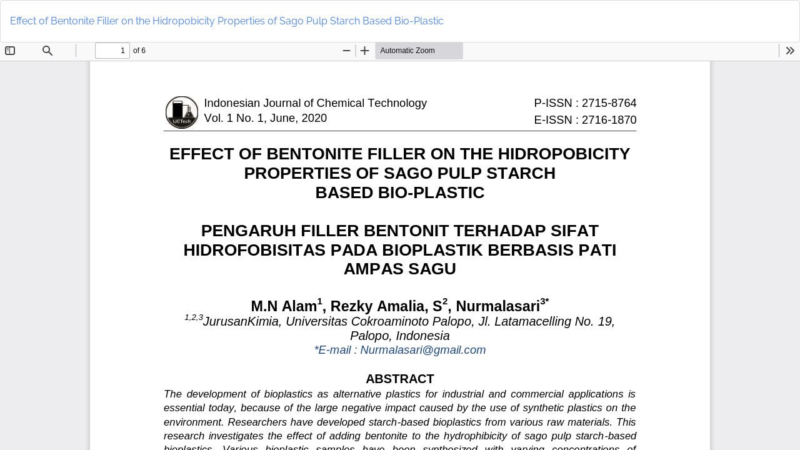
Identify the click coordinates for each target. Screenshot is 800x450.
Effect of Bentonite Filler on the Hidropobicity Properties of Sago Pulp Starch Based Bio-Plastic (227, 21)
